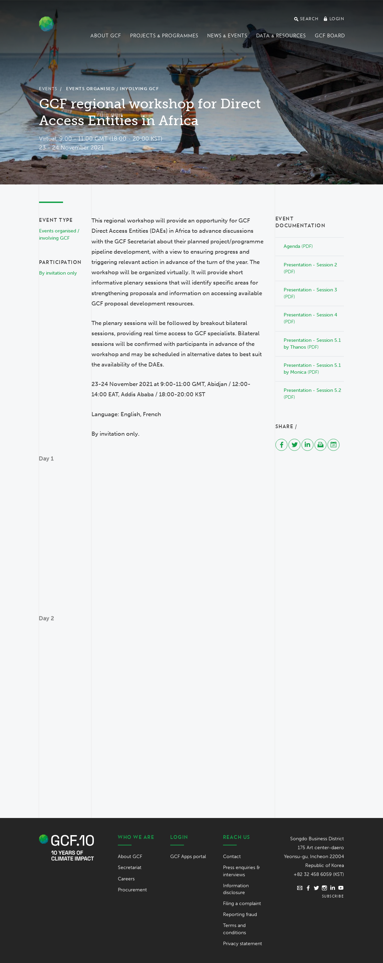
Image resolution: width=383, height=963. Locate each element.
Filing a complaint (242, 903)
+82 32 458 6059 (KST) (319, 874)
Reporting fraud (240, 914)
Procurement (132, 890)
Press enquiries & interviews (241, 871)
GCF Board (330, 35)
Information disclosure (236, 889)
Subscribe (333, 896)
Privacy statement (242, 944)
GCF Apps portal (188, 856)
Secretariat (129, 867)
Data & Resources (281, 35)
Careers (126, 879)
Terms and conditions (234, 929)
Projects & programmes (164, 35)
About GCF (105, 35)
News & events (227, 35)
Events (48, 88)
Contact (232, 856)
